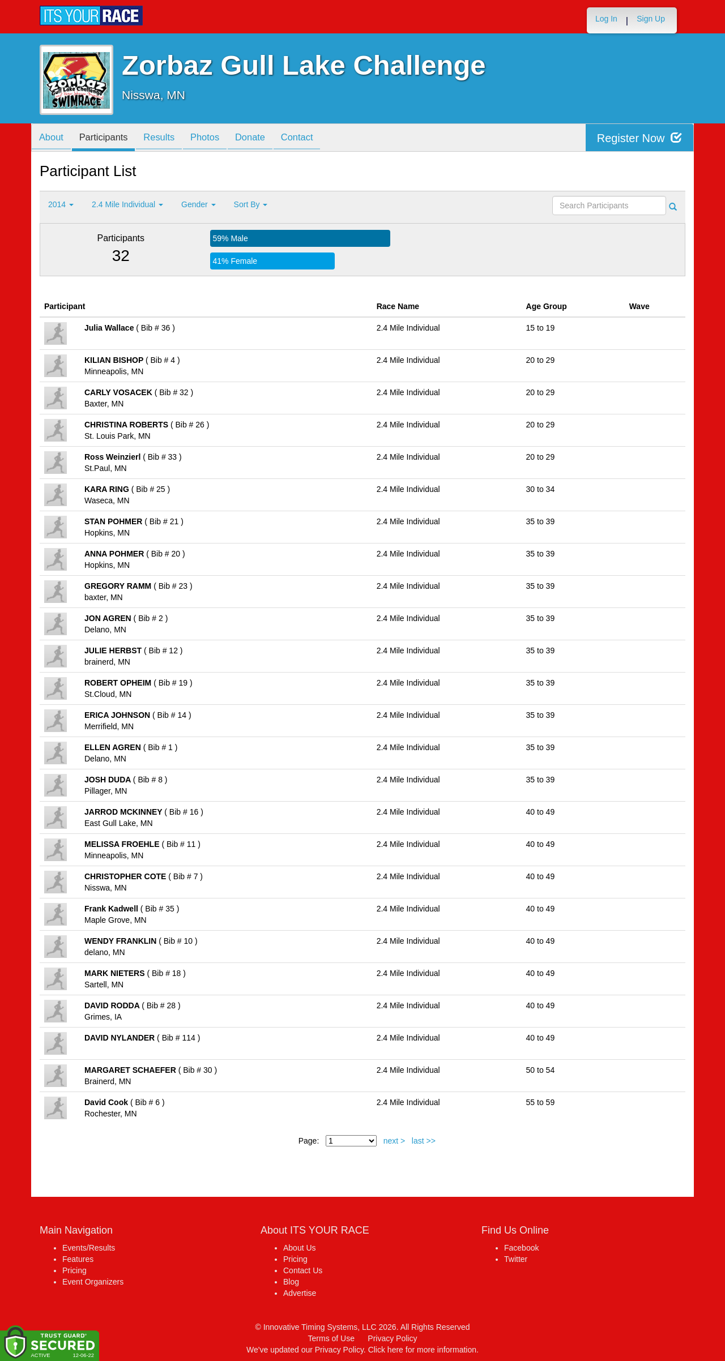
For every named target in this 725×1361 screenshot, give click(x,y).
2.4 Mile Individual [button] (127, 204)
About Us (299, 1247)
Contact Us (302, 1270)
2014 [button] (61, 204)
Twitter (515, 1259)
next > (394, 1140)
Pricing (74, 1270)
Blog (291, 1281)
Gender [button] (198, 204)
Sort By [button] (251, 204)
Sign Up (651, 18)
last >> (424, 1140)
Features (77, 1259)
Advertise (299, 1293)
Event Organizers (92, 1281)
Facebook (521, 1247)
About (52, 138)
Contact (313, 138)
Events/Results (88, 1247)
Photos (216, 138)
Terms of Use (331, 1338)
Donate (264, 138)
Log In (606, 18)
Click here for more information (422, 1349)
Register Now (639, 137)
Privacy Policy (392, 1338)
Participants (108, 138)
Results (167, 138)
